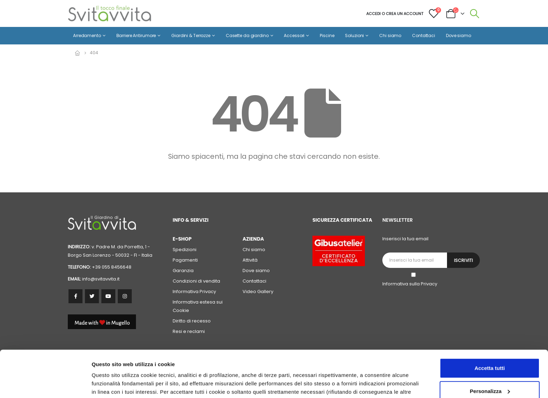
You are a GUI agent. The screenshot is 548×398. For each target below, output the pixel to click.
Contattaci (423, 35)
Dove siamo (458, 35)
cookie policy (383, 365)
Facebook (75, 296)
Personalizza (108, 384)
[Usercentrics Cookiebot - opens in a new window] (45, 384)
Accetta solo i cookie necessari (490, 370)
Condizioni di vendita (196, 281)
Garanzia (183, 270)
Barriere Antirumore (136, 35)
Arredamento (87, 35)
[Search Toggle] (474, 13)
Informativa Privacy (194, 291)
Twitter (92, 296)
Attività (250, 260)
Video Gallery (258, 291)
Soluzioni (354, 35)
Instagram (125, 296)
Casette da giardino (247, 35)
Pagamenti (185, 260)
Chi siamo (390, 35)
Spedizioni (184, 249)
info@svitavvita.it (101, 279)
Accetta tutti (490, 324)
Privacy (429, 283)
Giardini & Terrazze (190, 35)
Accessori (294, 35)
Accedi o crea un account (394, 13)
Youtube (108, 296)
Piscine (327, 35)
